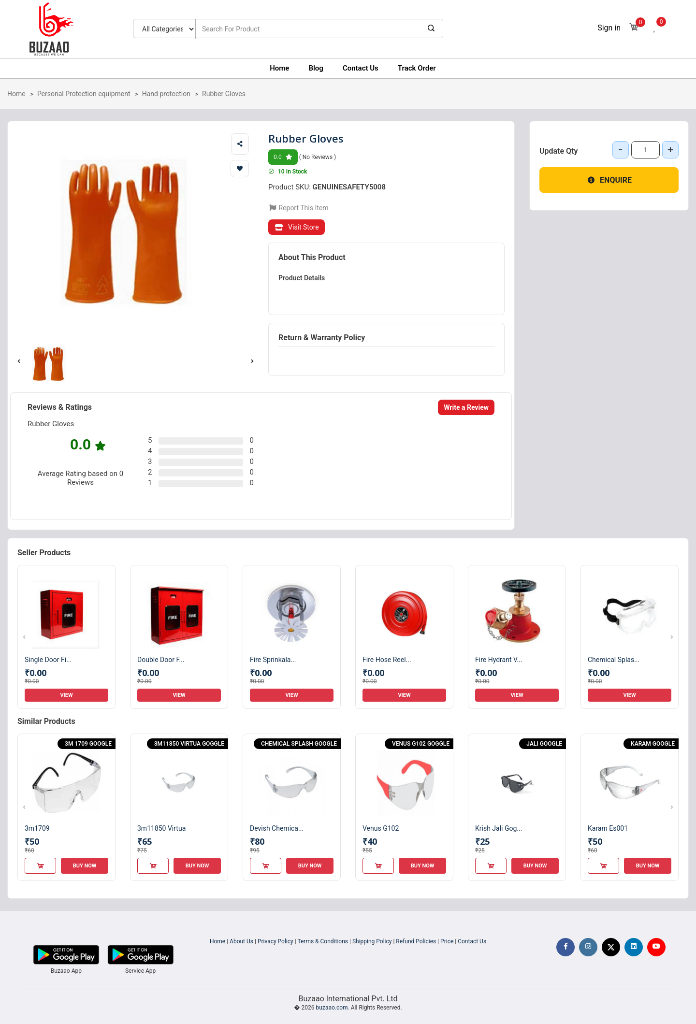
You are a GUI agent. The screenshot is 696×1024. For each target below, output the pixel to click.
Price (446, 941)
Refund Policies (416, 941)
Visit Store (296, 227)
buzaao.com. (332, 1007)
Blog (315, 68)
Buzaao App (66, 970)
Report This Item (298, 208)
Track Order (417, 68)
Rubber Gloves (224, 94)
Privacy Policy (275, 941)
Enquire (609, 180)
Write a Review (466, 407)
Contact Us (360, 68)
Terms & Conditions (322, 941)
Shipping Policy (372, 941)
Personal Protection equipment (83, 94)
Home (279, 68)
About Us (241, 941)
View (66, 695)
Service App (140, 970)
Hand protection (166, 94)
